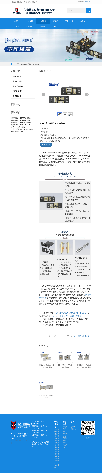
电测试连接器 (18, 86)
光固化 (16, 27)
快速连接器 (29, 21)
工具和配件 (17, 96)
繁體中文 (87, 1)
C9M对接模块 (62, 313)
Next (87, 94)
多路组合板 (35, 64)
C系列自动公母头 (78, 313)
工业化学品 (69, 21)
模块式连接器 (18, 81)
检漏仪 (82, 21)
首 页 (16, 21)
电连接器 (43, 21)
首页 (21, 64)
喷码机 (55, 21)
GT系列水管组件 (60, 316)
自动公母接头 (18, 91)
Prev (43, 94)
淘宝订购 (46, 145)
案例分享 (29, 27)
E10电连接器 (75, 316)
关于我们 (43, 27)
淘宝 (54, 27)
